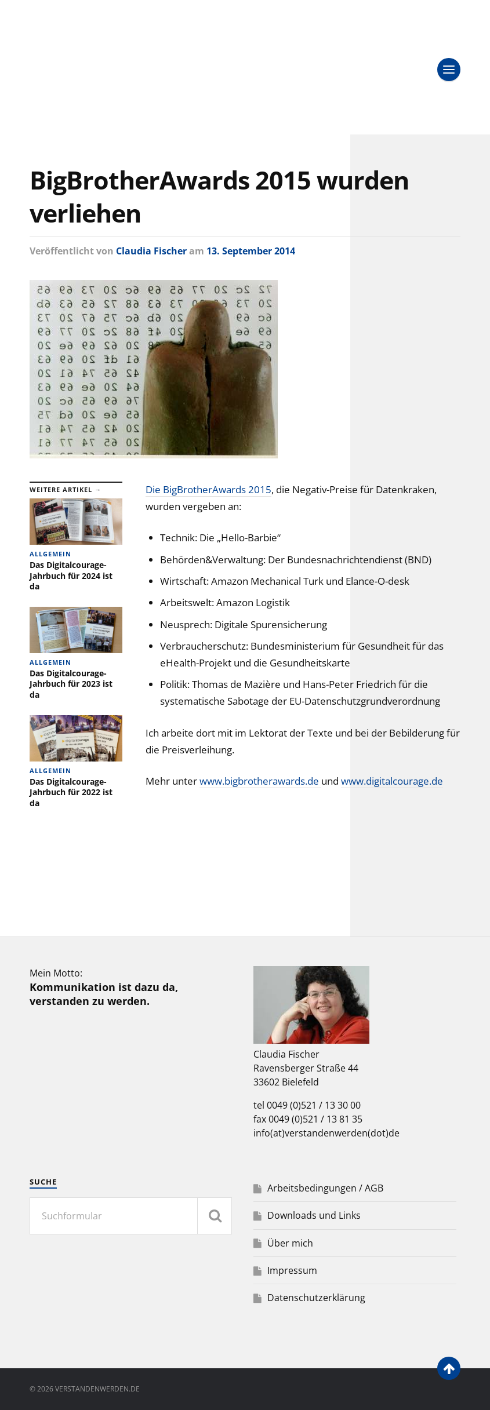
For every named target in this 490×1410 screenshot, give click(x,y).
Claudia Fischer (151, 251)
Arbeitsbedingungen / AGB (325, 1188)
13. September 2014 (250, 251)
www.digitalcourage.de (392, 781)
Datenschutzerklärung (316, 1297)
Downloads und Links (314, 1215)
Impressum (292, 1270)
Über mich (290, 1243)
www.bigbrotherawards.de (260, 781)
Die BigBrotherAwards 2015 (208, 489)
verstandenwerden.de (97, 1389)
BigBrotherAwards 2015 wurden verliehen (219, 196)
